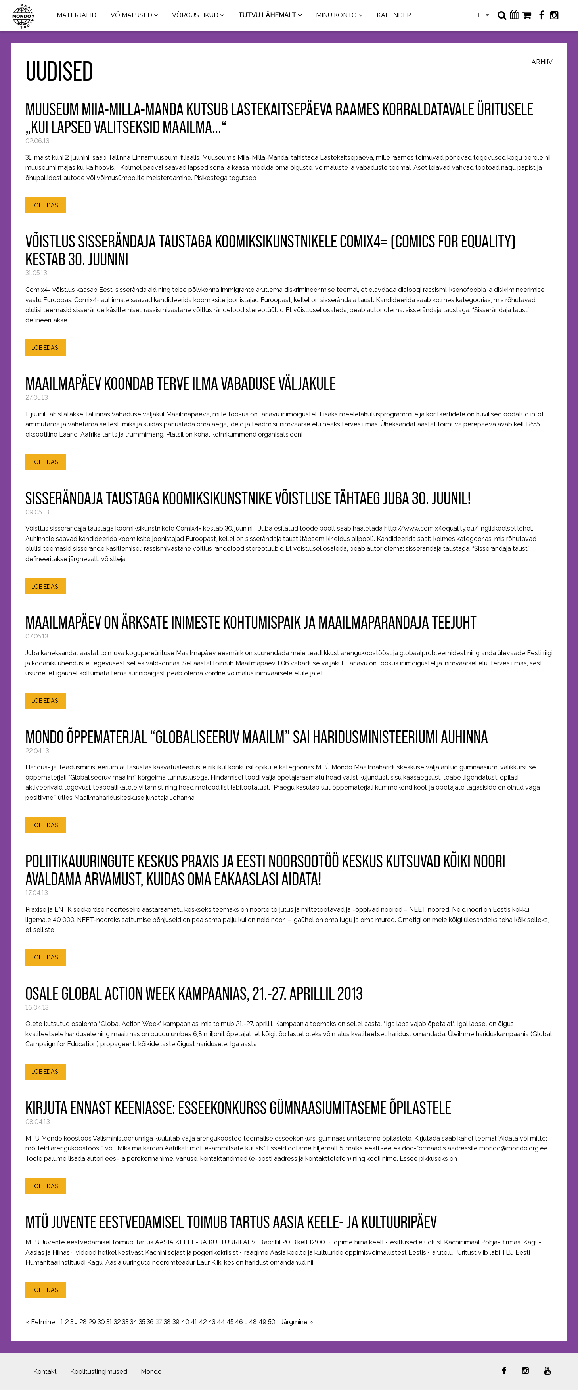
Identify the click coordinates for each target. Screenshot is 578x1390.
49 (262, 1322)
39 (176, 1322)
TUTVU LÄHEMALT (267, 15)
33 (125, 1322)
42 (203, 1322)
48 (253, 1322)
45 (229, 1322)
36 (150, 1322)
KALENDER (394, 15)
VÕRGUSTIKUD (195, 15)
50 (271, 1322)
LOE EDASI (45, 205)
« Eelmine (40, 1322)
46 (239, 1322)
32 (117, 1322)
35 (142, 1322)
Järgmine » (297, 1322)
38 (167, 1322)
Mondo (151, 1371)
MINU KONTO (336, 15)
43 (211, 1322)
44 (221, 1322)
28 (83, 1322)
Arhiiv (542, 62)
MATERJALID (76, 15)
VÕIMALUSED (131, 15)
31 (109, 1322)
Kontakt (45, 1371)
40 (185, 1322)
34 (133, 1322)
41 (194, 1322)
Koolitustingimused (98, 1371)
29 (92, 1322)
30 (101, 1322)
